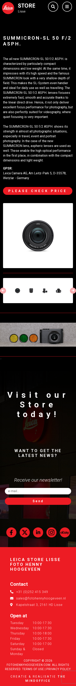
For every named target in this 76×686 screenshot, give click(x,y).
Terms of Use (33, 669)
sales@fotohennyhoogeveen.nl (41, 598)
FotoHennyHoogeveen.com (28, 664)
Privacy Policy (58, 669)
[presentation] (3, 291)
